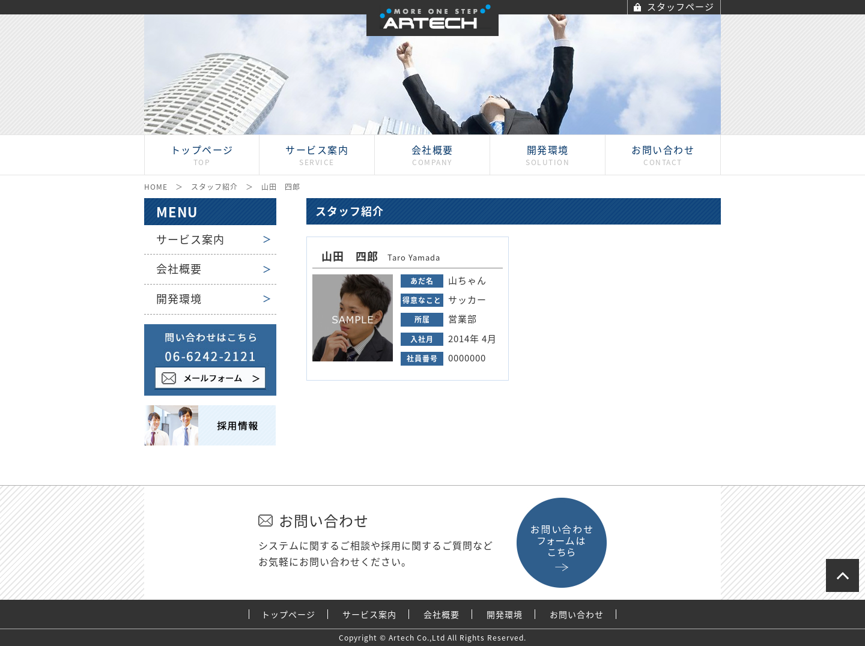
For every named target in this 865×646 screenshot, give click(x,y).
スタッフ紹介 (214, 186)
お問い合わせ (577, 614)
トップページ (288, 614)
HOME (156, 186)
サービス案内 (190, 239)
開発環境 (179, 299)
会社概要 (179, 269)
